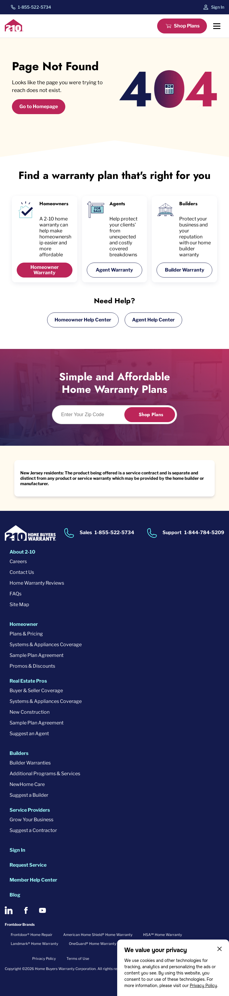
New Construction (29, 712)
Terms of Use (77, 958)
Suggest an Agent (29, 733)
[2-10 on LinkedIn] (9, 910)
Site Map (19, 604)
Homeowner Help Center (83, 320)
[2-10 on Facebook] (26, 910)
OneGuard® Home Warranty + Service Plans (106, 943)
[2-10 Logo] (14, 30)
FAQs (15, 594)
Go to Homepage (38, 106)
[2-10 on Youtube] (42, 910)
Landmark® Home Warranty (34, 943)
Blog (15, 895)
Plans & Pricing (26, 634)
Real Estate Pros (28, 681)
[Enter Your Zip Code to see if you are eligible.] (92, 414)
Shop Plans (186, 26)
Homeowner (24, 624)
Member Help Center (33, 880)
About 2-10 (22, 552)
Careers (18, 561)
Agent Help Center (153, 320)
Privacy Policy (203, 985)
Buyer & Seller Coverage (36, 690)
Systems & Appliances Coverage (46, 644)
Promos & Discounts (32, 666)
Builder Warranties (30, 763)
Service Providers (30, 810)
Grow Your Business (31, 819)
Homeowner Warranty (44, 269)
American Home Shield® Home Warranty (97, 934)
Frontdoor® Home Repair (31, 934)
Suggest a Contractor (33, 830)
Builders (19, 753)
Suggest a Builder (29, 795)
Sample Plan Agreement (37, 655)
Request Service (28, 865)
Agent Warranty (114, 270)
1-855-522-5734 (34, 7)
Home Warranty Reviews (37, 583)
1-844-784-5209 (204, 533)
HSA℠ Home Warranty (162, 934)
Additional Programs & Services (45, 773)
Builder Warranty (184, 270)
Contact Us (22, 572)
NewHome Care (27, 784)
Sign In (217, 7)
